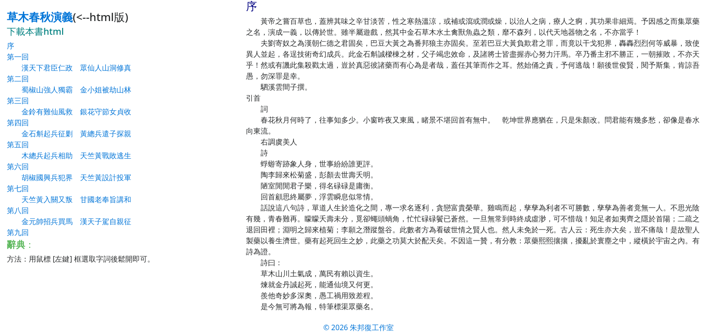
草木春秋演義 (40, 16)
